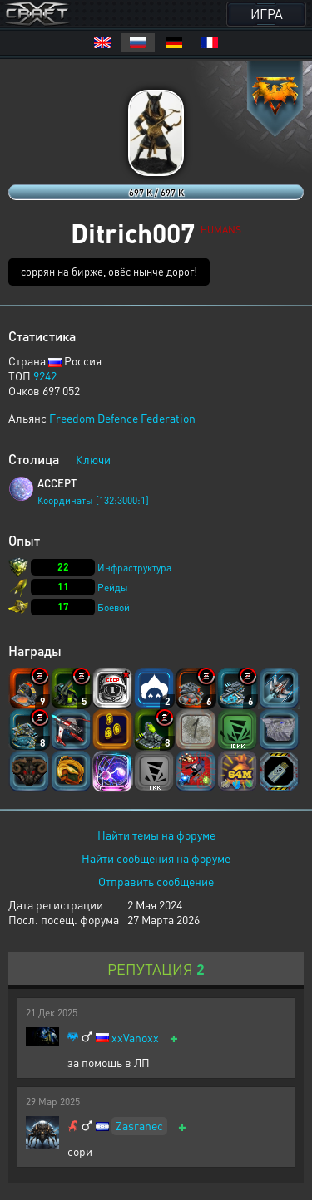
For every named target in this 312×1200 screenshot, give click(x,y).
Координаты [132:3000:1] (93, 500)
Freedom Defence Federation (122, 417)
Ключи (93, 459)
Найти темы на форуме (156, 834)
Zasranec (139, 1125)
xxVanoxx (135, 1038)
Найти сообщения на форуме (156, 857)
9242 (45, 375)
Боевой (113, 607)
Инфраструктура (134, 567)
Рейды (112, 587)
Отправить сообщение (156, 881)
